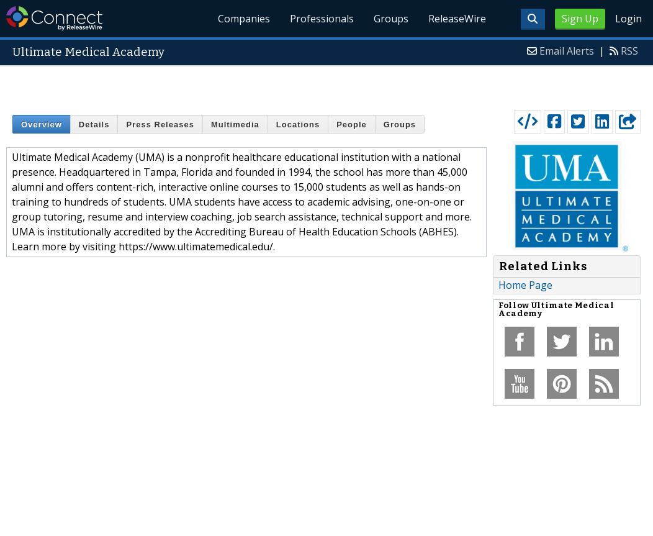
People (351, 124)
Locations (298, 124)
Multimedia (235, 124)
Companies (244, 18)
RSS (629, 51)
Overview (41, 124)
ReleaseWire (457, 18)
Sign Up (580, 18)
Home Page (525, 285)
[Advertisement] (326, 85)
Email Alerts (566, 51)
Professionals (322, 18)
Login (628, 18)
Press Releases (160, 124)
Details (94, 124)
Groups (391, 18)
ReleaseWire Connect (54, 18)
